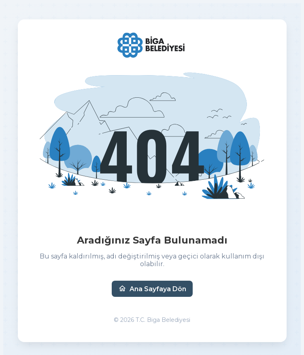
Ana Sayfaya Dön (152, 289)
